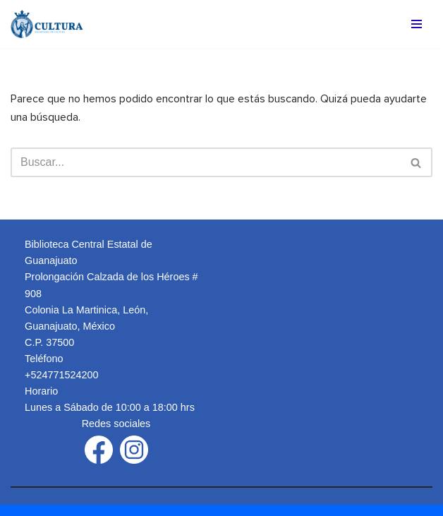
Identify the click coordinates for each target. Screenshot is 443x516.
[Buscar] (206, 162)
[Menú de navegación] (416, 24)
